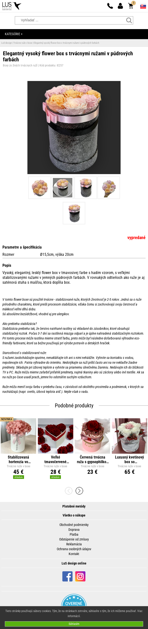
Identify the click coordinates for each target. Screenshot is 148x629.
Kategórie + (14, 34)
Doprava (74, 530)
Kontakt (74, 554)
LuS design (6, 42)
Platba (74, 534)
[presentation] (70, 491)
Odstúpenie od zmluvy (74, 539)
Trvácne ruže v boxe (22, 42)
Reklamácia (74, 544)
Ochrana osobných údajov (74, 549)
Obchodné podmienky (74, 525)
